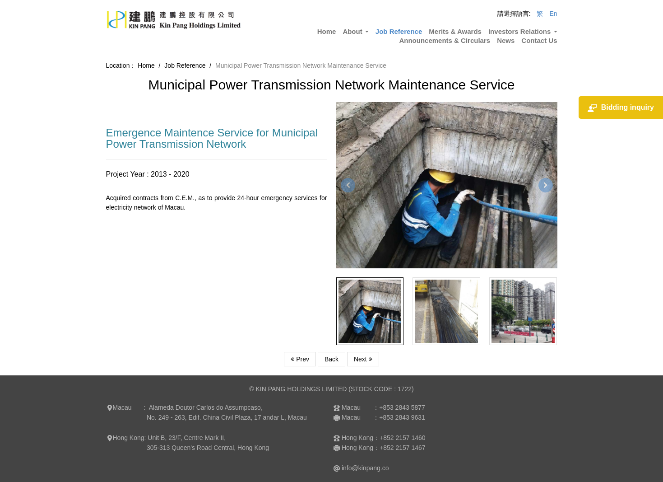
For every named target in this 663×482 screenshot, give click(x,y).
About (355, 31)
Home (326, 31)
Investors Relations (522, 31)
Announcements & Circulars (444, 40)
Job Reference (399, 31)
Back (331, 359)
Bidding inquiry (621, 107)
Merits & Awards (455, 31)
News (506, 40)
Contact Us (539, 40)
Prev (300, 359)
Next (363, 359)
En (553, 13)
